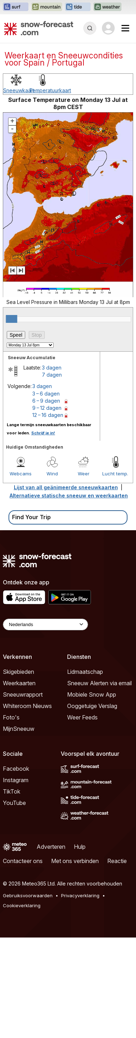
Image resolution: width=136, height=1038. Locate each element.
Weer (83, 574)
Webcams (21, 574)
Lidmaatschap (85, 772)
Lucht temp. (115, 574)
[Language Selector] (45, 725)
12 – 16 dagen (47, 515)
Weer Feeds (82, 817)
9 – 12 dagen (46, 508)
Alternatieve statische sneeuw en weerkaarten (69, 596)
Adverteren (51, 947)
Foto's (11, 817)
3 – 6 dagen (46, 494)
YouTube (14, 903)
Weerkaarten (19, 783)
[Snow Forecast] (38, 28)
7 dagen (52, 475)
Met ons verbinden (75, 961)
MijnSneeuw (18, 829)
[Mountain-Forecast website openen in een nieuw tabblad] (46, 7)
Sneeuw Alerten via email (99, 783)
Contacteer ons (23, 961)
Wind (52, 574)
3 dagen (51, 468)
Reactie (117, 961)
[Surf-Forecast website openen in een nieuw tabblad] (15, 7)
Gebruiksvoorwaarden (28, 996)
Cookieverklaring (21, 1006)
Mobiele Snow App (91, 795)
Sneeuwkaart (18, 191)
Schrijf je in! (43, 533)
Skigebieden (18, 772)
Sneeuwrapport (23, 795)
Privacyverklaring (80, 996)
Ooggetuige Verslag (92, 806)
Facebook (16, 869)
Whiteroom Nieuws (27, 806)
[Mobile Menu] (125, 28)
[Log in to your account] (108, 28)
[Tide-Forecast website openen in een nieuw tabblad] (78, 7)
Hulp (80, 947)
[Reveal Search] (89, 28)
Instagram (15, 880)
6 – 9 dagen (46, 501)
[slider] (11, 419)
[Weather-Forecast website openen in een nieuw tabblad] (107, 7)
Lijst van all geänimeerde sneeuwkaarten (66, 588)
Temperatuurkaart (50, 191)
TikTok (11, 891)
